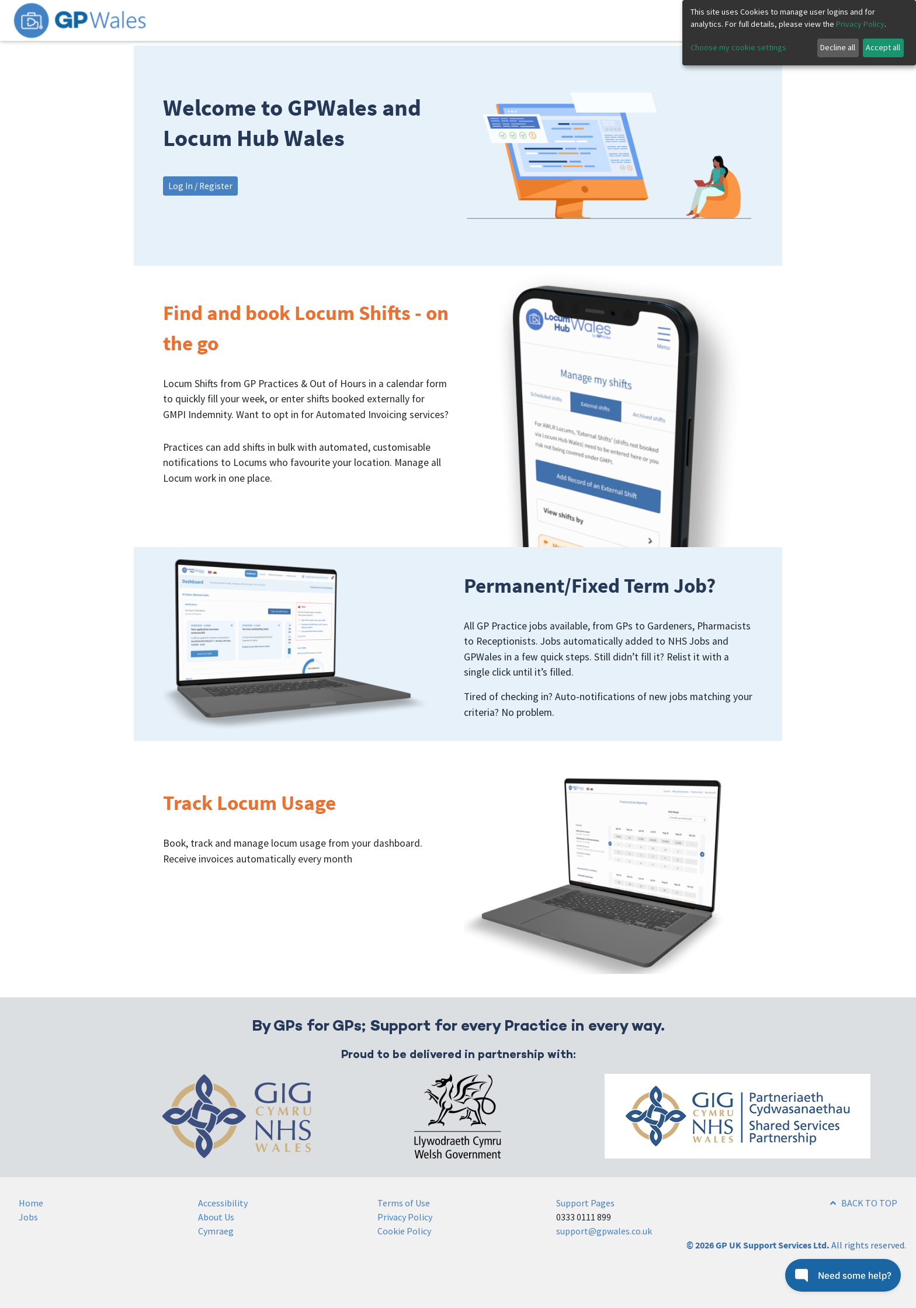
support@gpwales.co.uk (604, 1231)
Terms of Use (403, 1203)
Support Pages (585, 1203)
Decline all (837, 47)
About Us (216, 1217)
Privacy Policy (404, 1217)
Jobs (28, 1217)
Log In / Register (200, 186)
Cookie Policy (404, 1231)
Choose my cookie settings (738, 47)
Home (31, 1203)
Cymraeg (216, 1231)
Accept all (883, 47)
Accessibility (223, 1203)
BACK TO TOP (863, 1203)
